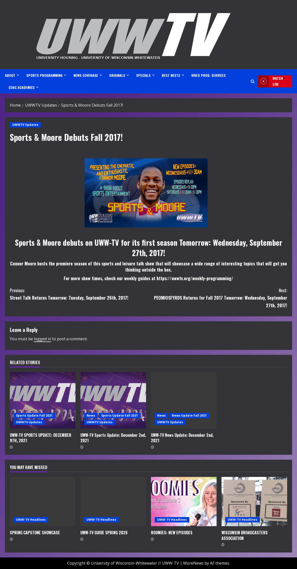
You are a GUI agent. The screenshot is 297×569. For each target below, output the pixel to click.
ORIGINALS (117, 75)
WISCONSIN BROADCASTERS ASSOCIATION (245, 535)
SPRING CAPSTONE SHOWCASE (35, 533)
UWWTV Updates (25, 125)
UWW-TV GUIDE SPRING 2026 (104, 533)
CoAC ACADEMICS (22, 87)
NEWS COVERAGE (86, 75)
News (91, 415)
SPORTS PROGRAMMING (44, 75)
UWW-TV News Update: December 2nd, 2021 (182, 437)
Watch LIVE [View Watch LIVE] (270, 81)
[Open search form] (252, 81)
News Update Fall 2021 (189, 415)
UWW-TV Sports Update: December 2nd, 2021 (113, 437)
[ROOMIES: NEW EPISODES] (184, 501)
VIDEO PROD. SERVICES (208, 75)
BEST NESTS (171, 75)
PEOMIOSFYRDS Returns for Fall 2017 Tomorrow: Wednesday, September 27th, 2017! (217, 298)
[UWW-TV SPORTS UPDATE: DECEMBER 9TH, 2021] (42, 400)
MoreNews (193, 563)
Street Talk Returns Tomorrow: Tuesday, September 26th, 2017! (79, 294)
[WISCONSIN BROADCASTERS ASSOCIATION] (254, 501)
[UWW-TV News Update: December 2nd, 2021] (184, 400)
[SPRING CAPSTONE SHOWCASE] (42, 501)
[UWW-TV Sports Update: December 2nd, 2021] (113, 400)
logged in (42, 338)
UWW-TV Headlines (31, 520)
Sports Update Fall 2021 (34, 415)
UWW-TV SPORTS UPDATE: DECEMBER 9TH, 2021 (40, 437)
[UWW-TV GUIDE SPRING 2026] (113, 501)
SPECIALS (143, 75)
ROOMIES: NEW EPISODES (172, 533)
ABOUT (10, 75)
